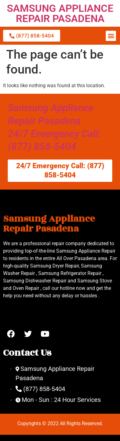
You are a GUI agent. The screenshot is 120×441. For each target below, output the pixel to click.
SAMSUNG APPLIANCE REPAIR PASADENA (60, 13)
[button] (111, 36)
